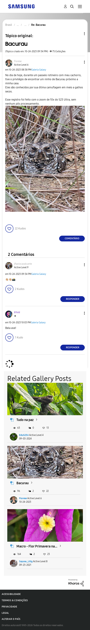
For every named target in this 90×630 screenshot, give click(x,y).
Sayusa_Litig (26, 561)
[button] (79, 62)
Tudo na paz (25, 420)
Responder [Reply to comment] (72, 299)
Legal (5, 613)
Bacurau (22, 483)
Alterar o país (11, 619)
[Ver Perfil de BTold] (17, 312)
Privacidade (9, 606)
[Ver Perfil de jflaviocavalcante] (23, 263)
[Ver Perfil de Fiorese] (18, 61)
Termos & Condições (15, 600)
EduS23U (24, 435)
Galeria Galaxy (38, 69)
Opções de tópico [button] (79, 33)
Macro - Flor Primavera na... (36, 546)
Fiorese (23, 498)
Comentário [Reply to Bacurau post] (72, 238)
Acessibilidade (11, 594)
